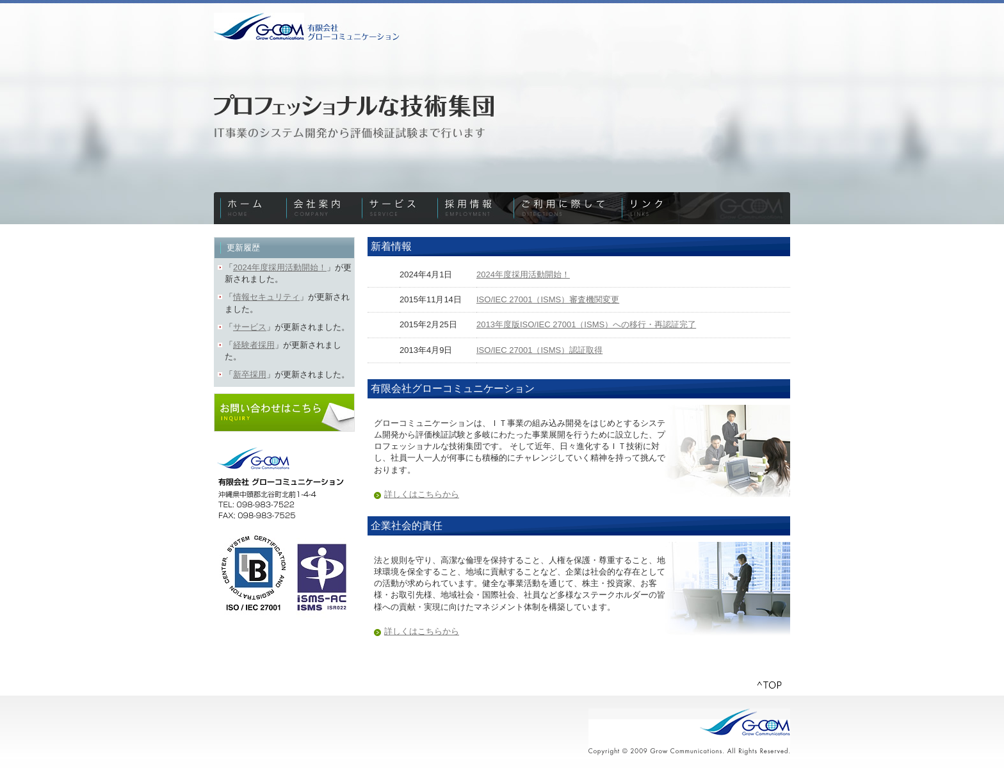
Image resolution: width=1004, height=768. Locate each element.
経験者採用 (254, 345)
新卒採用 (249, 374)
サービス (249, 327)
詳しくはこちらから (421, 494)
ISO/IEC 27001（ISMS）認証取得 (539, 350)
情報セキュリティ (266, 297)
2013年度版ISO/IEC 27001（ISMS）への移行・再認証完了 (586, 324)
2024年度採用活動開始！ (523, 274)
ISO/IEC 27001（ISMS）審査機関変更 (547, 299)
